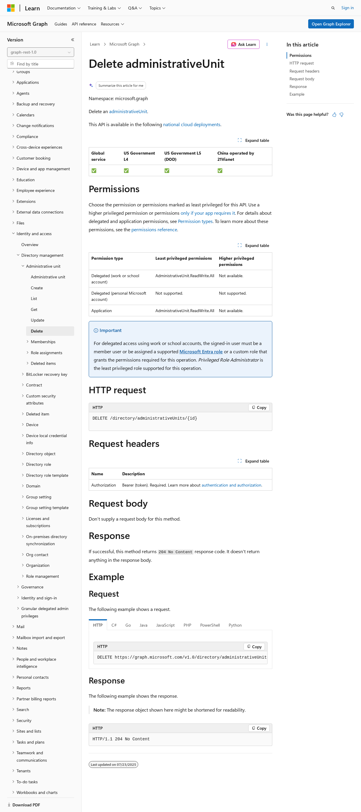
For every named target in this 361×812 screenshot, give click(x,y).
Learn (95, 44)
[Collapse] (72, 39)
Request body (302, 78)
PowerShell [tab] (210, 625)
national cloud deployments (191, 124)
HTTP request (302, 63)
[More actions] (267, 44)
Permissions (300, 55)
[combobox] (40, 52)
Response (298, 86)
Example (297, 94)
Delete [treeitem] (37, 310)
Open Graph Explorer (331, 24)
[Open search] (333, 8)
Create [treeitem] (37, 267)
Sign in (347, 7)
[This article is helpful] (334, 114)
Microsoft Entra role (201, 351)
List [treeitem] (34, 278)
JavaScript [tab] (165, 625)
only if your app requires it (208, 213)
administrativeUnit (128, 111)
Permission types (195, 221)
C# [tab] (114, 625)
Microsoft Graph (124, 44)
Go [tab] (128, 625)
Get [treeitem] (34, 289)
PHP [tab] (187, 625)
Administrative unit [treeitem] (48, 256)
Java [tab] (143, 625)
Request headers (304, 71)
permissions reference (154, 229)
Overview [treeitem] (29, 224)
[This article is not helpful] (341, 114)
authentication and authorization (231, 485)
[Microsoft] (11, 8)
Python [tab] (235, 625)
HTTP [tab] (98, 625)
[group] (180, 657)
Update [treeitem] (37, 299)
